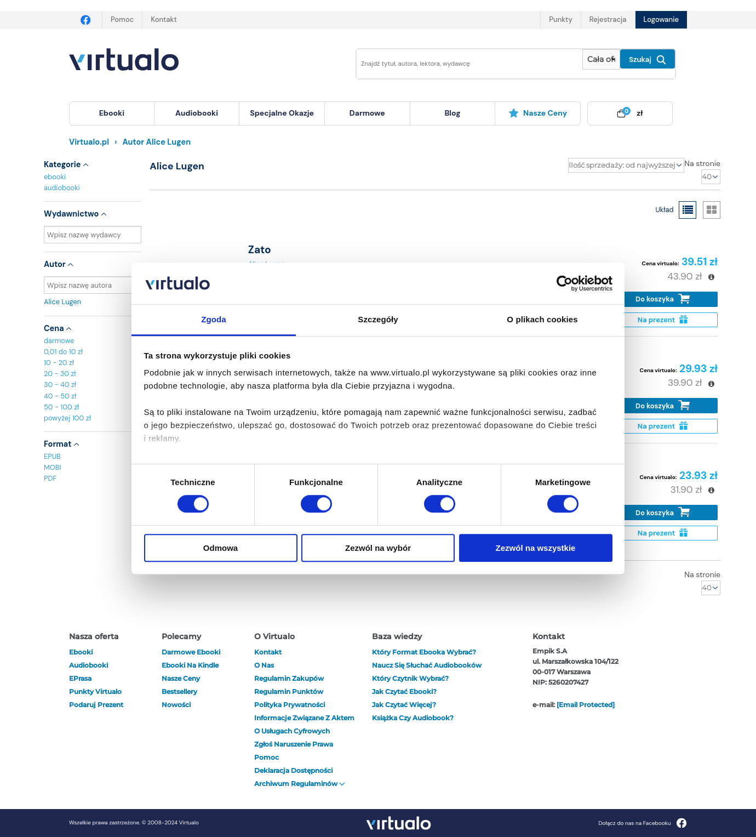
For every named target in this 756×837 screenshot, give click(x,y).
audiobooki (62, 187)
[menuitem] (111, 113)
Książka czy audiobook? (413, 718)
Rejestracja (608, 19)
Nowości (176, 705)
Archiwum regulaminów (299, 783)
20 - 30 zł (60, 373)
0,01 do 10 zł (63, 351)
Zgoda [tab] (213, 319)
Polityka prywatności (289, 705)
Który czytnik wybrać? (410, 678)
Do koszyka (662, 299)
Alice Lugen (92, 301)
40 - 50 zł (60, 396)
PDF (50, 478)
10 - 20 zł (59, 362)
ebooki (55, 176)
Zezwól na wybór (378, 548)
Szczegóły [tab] (378, 319)
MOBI (52, 467)
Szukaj (647, 60)
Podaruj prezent (96, 705)
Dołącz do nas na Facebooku (642, 823)
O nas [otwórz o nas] (264, 665)
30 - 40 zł (60, 384)
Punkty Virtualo (95, 691)
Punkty (560, 19)
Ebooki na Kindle (190, 665)
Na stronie (702, 163)
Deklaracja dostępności (293, 770)
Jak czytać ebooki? (404, 691)
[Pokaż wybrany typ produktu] (601, 59)
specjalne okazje (282, 113)
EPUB (52, 456)
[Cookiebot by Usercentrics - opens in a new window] (564, 283)
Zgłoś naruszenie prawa (293, 744)
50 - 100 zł (61, 407)
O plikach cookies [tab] (542, 319)
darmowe (367, 113)
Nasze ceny (537, 113)
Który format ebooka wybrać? (424, 652)
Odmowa (220, 548)
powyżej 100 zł (67, 418)
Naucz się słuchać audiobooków (427, 665)
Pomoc (122, 19)
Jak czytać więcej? (404, 705)
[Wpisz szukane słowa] (462, 63)
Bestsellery (179, 691)
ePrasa (80, 678)
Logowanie (661, 19)
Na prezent (663, 319)
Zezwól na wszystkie (536, 548)
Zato (259, 250)
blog (452, 113)
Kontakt (163, 19)
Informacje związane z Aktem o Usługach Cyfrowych (304, 724)
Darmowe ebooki (191, 652)
